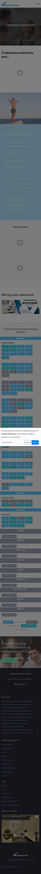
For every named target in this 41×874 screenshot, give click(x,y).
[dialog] (20, 437)
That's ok (35, 442)
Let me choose (7, 442)
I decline (27, 442)
